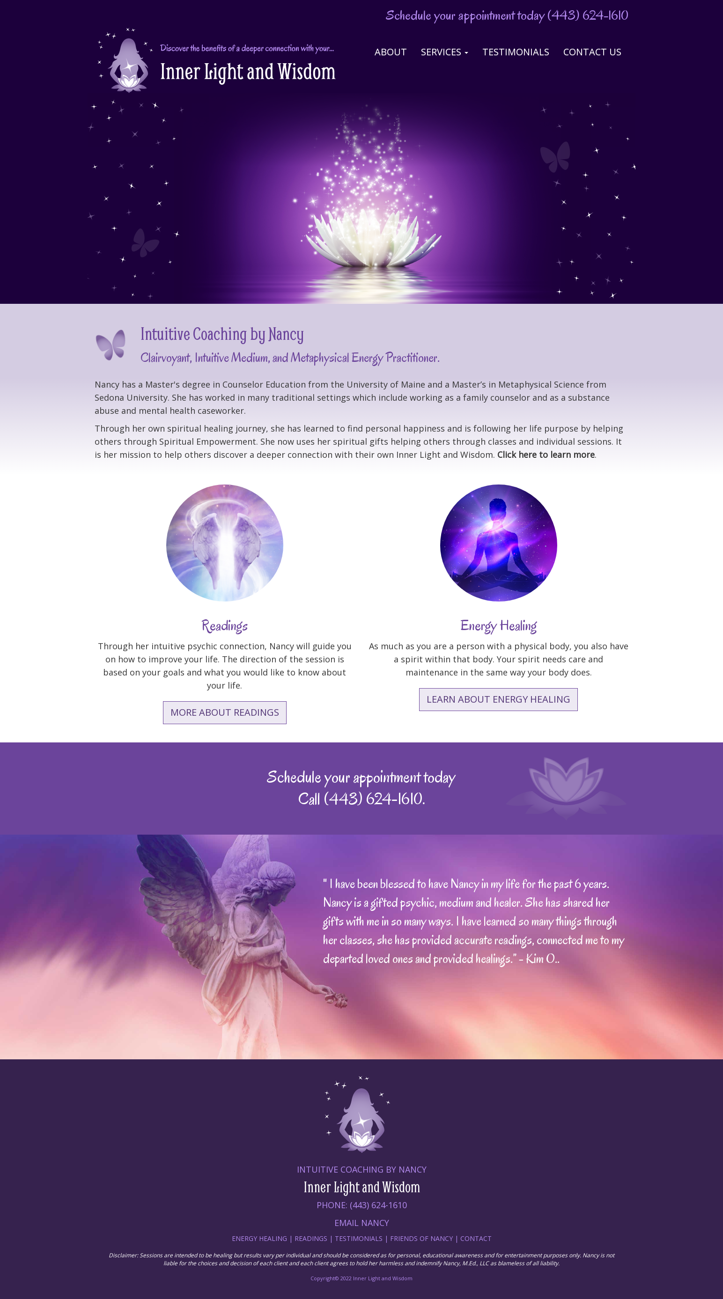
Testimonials (515, 51)
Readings (311, 1238)
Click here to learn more (546, 454)
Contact (476, 1238)
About (391, 51)
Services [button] (444, 51)
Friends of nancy (422, 1238)
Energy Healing (259, 1238)
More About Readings (224, 712)
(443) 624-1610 (587, 15)
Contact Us (592, 51)
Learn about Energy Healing (498, 699)
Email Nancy (361, 1222)
